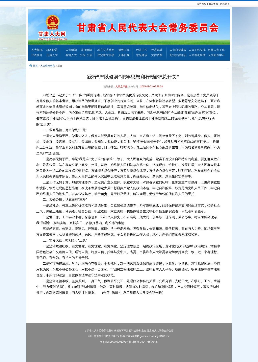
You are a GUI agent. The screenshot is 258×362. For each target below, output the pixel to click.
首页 (35, 65)
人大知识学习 (216, 55)
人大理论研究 (197, 55)
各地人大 (71, 55)
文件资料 (156, 55)
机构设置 (52, 49)
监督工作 (124, 49)
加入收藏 (213, 3)
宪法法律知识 (178, 55)
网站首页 (225, 3)
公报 (82, 55)
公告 (90, 55)
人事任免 (124, 55)
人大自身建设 (178, 49)
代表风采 (156, 49)
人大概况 (37, 49)
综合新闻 (86, 49)
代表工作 (141, 49)
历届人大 (52, 55)
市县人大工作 (216, 49)
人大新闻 (71, 49)
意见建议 (141, 55)
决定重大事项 (105, 55)
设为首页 (201, 3)
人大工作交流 (197, 49)
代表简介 (37, 55)
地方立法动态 (105, 49)
